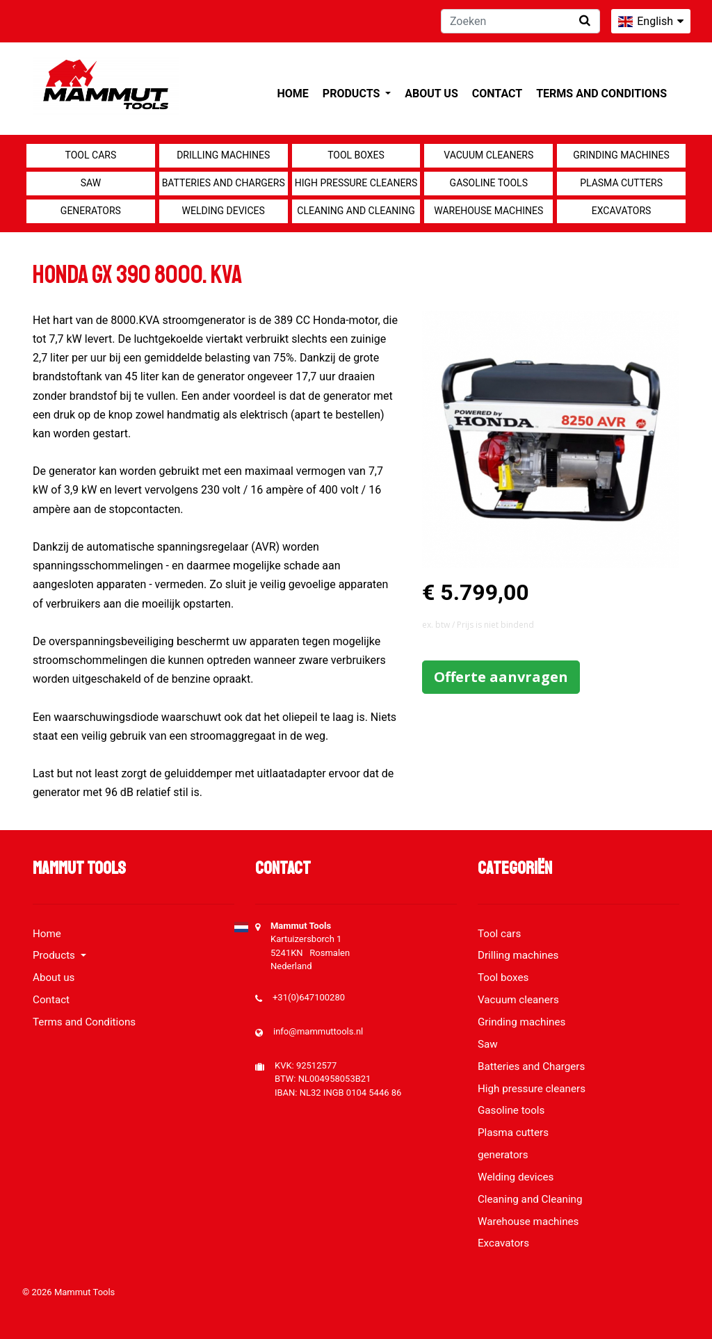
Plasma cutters (621, 182)
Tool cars (91, 155)
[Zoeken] (520, 21)
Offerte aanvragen (501, 676)
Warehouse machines (488, 210)
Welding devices (223, 210)
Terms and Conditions (601, 93)
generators (90, 210)
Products (352, 93)
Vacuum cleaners (488, 155)
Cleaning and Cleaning (355, 210)
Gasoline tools (489, 182)
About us (431, 93)
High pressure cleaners (356, 182)
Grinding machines (621, 155)
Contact (497, 93)
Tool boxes (356, 155)
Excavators (622, 210)
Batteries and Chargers (223, 182)
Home (293, 93)
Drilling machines (223, 155)
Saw (91, 182)
